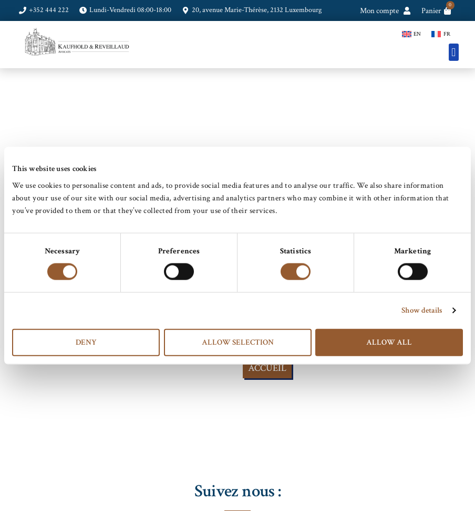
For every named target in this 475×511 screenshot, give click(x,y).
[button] (454, 52)
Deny (86, 342)
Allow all (389, 342)
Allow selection (238, 342)
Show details (421, 310)
